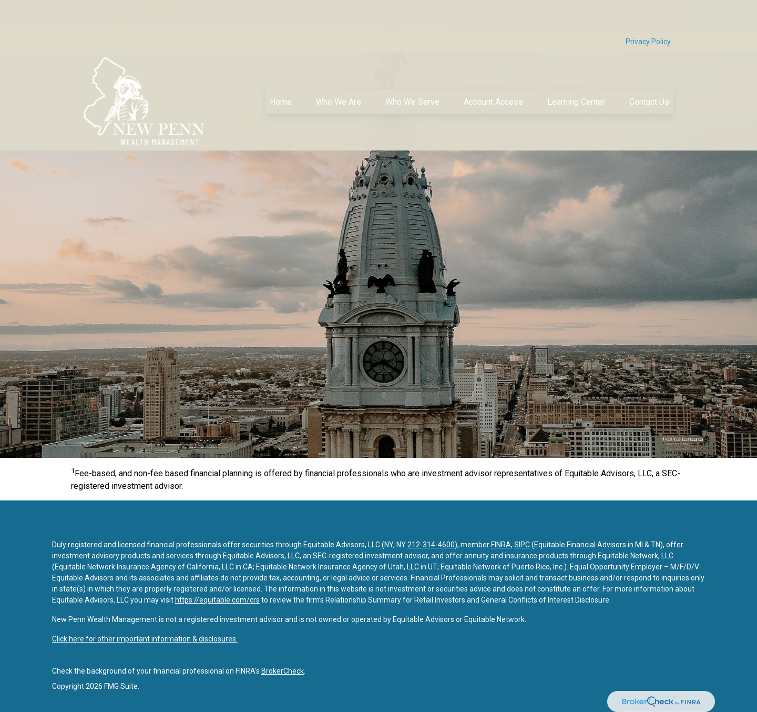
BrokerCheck (282, 671)
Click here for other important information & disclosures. (145, 639)
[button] (280, 70)
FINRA (501, 544)
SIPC (522, 544)
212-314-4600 (431, 544)
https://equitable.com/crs (217, 600)
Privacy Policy (648, 10)
